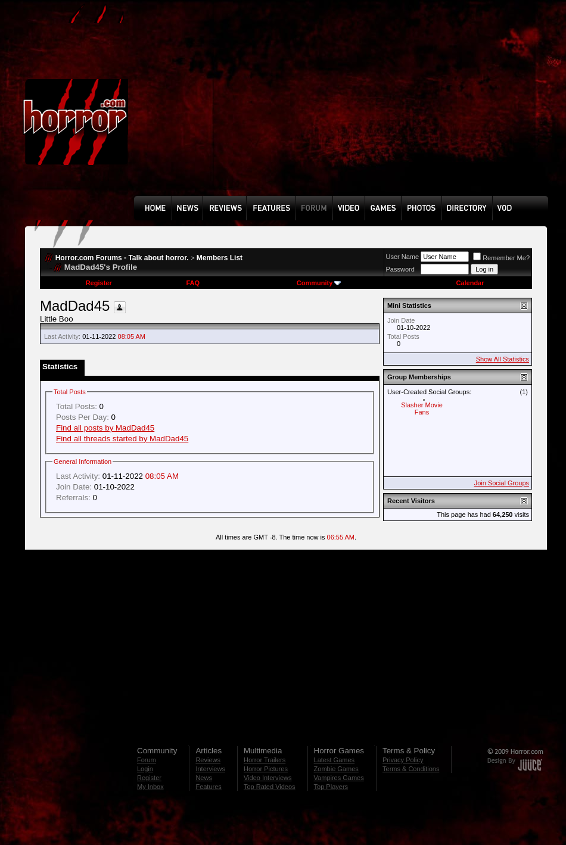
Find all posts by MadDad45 (105, 427)
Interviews (210, 768)
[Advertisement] (262, 106)
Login (145, 768)
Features (208, 786)
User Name (402, 256)
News (203, 777)
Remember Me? (501, 257)
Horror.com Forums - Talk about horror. (122, 258)
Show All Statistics (502, 359)
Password (400, 269)
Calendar (470, 282)
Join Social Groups (501, 483)
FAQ (193, 282)
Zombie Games (336, 768)
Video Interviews (268, 777)
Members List (219, 258)
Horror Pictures (266, 768)
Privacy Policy (402, 759)
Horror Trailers (264, 759)
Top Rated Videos (270, 786)
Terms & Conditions (410, 768)
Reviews (207, 759)
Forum (146, 759)
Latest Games (334, 759)
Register (99, 282)
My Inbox (150, 786)
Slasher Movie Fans (422, 408)
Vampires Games (339, 777)
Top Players (331, 786)
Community (319, 282)
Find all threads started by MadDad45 (122, 438)
